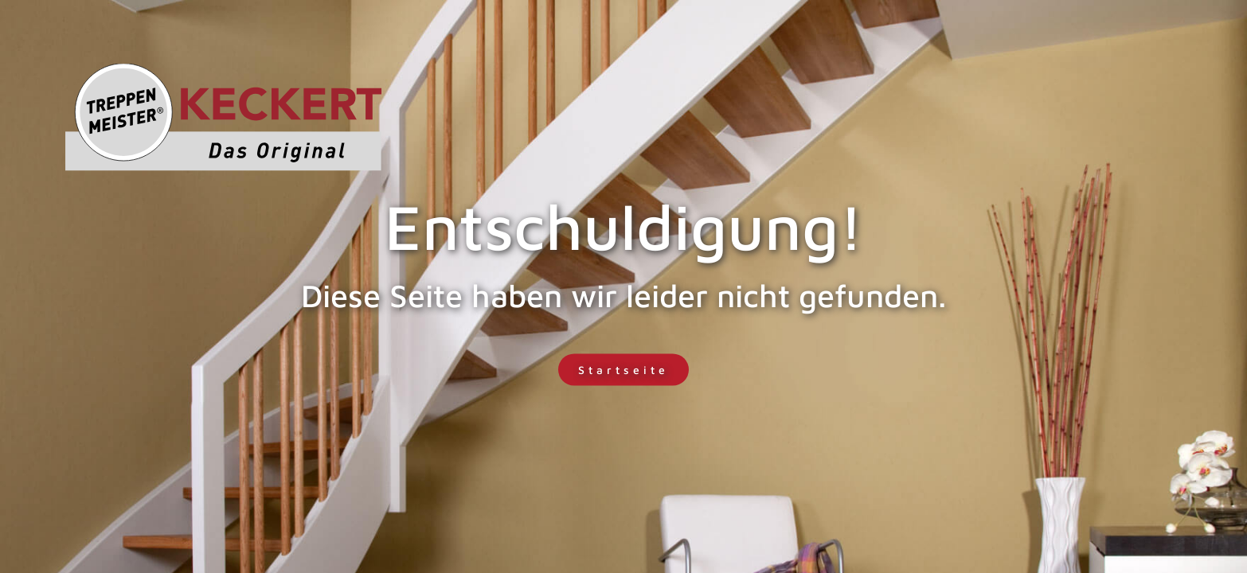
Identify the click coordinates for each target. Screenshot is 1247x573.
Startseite (623, 369)
